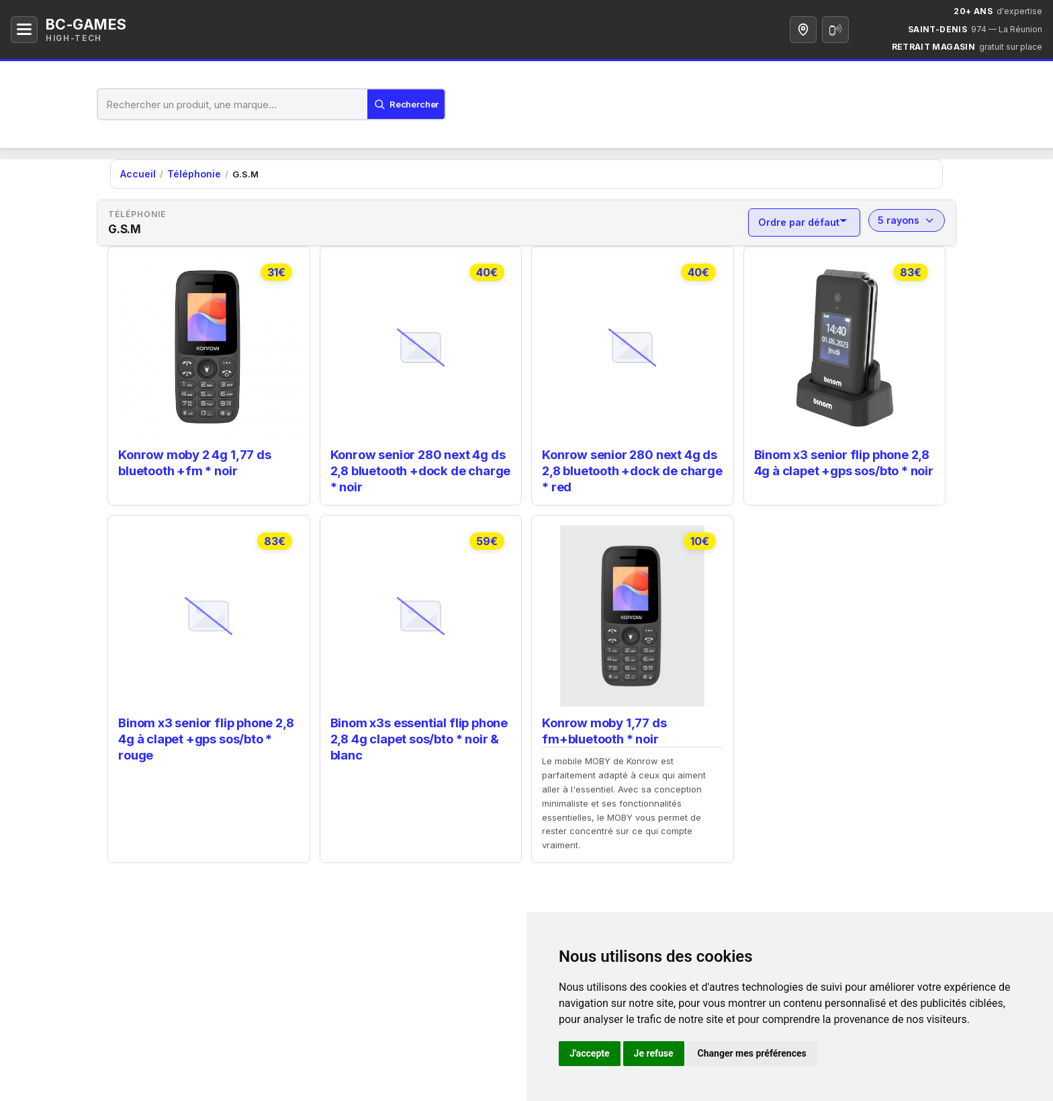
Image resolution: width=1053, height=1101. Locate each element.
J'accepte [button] (589, 1053)
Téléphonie (189, 173)
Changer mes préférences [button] (752, 1053)
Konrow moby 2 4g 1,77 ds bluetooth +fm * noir (193, 459)
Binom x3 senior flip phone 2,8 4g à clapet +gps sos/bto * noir (842, 459)
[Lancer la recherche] (401, 104)
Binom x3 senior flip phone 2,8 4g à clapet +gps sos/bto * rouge (205, 731)
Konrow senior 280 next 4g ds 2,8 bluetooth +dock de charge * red (630, 466)
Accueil (136, 173)
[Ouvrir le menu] (24, 29)
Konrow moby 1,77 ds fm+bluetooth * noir (603, 724)
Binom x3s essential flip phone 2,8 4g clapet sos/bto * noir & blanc (418, 731)
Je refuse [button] (654, 1053)
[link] (208, 372)
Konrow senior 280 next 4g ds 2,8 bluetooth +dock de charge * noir (418, 466)
